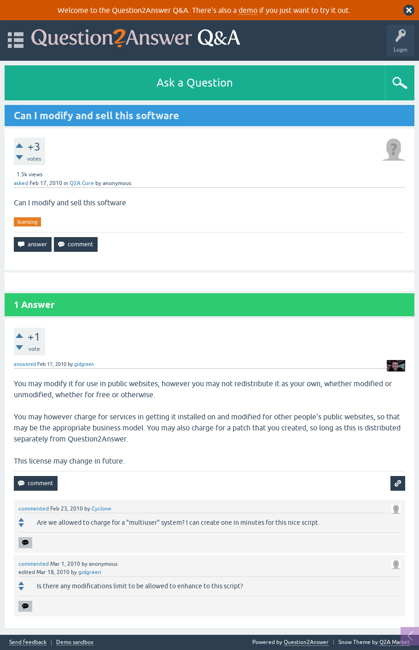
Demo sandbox (74, 642)
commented (33, 508)
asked (21, 183)
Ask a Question (195, 82)
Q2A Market (394, 642)
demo (248, 10)
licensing (27, 222)
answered (25, 364)
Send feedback (28, 642)
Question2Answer (306, 642)
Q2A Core (82, 183)
